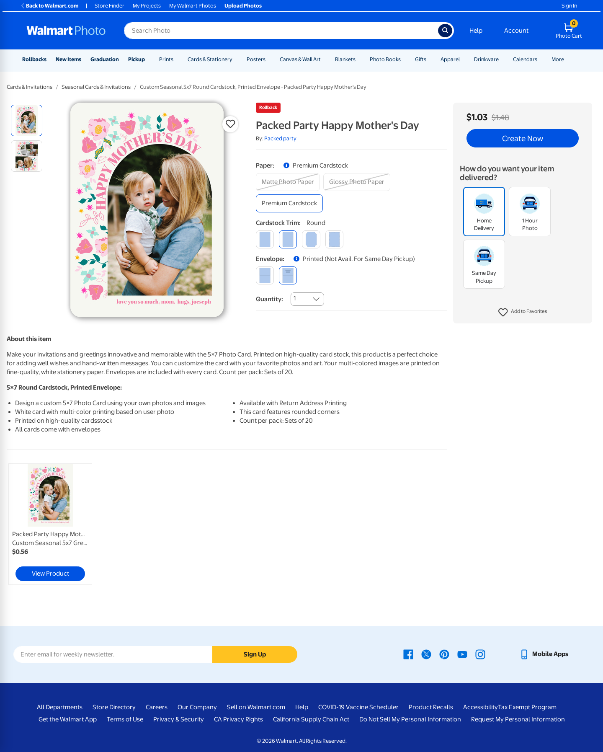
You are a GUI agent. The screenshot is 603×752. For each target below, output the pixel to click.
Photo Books (385, 59)
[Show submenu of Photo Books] (404, 59)
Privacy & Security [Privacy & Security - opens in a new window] (178, 719)
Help (475, 30)
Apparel (450, 59)
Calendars (525, 59)
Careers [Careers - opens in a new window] (157, 707)
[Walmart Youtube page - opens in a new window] (462, 654)
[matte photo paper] (288, 182)
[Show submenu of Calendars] (541, 59)
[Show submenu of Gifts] (430, 59)
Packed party (280, 138)
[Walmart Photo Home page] (66, 30)
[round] (288, 239)
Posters (256, 59)
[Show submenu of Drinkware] (502, 59)
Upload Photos (243, 6)
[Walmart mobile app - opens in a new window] (543, 654)
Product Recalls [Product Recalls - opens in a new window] (431, 707)
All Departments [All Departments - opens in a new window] (59, 707)
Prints (166, 59)
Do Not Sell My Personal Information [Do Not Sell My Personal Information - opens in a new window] (410, 719)
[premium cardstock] (289, 203)
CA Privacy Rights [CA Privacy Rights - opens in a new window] (238, 719)
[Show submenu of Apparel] (463, 59)
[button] (522, 312)
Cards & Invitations (29, 87)
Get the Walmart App (68, 719)
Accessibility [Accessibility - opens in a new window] (480, 707)
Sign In (569, 6)
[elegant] (311, 239)
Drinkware (486, 59)
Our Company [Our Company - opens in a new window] (197, 707)
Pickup (136, 59)
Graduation (104, 59)
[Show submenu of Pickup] (148, 59)
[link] (50, 524)
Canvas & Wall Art (300, 59)
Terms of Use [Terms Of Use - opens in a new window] (125, 719)
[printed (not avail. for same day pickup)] (288, 275)
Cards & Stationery (210, 59)
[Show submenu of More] (567, 59)
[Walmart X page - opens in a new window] (426, 654)
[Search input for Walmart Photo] (281, 30)
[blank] (265, 275)
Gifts (420, 59)
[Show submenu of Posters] (269, 59)
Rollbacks (34, 59)
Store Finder (109, 6)
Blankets (345, 59)
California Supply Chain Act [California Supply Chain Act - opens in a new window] (311, 719)
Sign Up (255, 654)
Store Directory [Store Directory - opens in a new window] (114, 707)
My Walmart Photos (192, 6)
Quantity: (269, 299)
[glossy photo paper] (356, 182)
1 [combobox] (295, 298)
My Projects (147, 6)
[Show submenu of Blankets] (359, 59)
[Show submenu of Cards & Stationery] (236, 59)
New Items (68, 59)
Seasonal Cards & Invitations (96, 87)
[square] (265, 239)
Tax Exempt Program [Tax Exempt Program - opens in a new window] (527, 707)
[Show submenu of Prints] (177, 59)
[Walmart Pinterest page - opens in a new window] (444, 654)
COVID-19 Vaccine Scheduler (358, 707)
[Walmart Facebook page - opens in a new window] (408, 654)
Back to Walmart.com (49, 6)
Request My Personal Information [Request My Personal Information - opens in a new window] (518, 719)
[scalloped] (334, 239)
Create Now (522, 138)
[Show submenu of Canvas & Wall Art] (324, 59)
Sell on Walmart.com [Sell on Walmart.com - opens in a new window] (256, 707)
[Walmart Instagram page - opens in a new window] (480, 654)
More (557, 59)
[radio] (26, 120)
